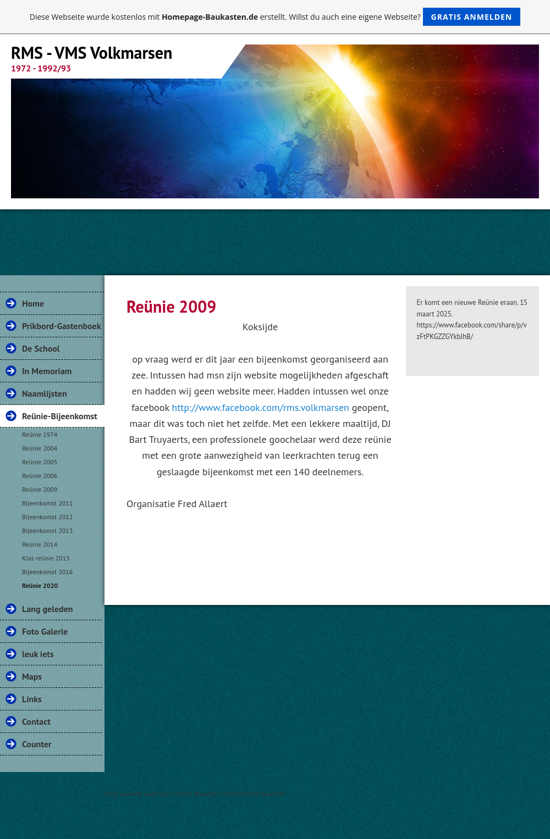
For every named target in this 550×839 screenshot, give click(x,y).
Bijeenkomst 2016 (47, 572)
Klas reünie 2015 (46, 558)
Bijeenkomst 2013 (47, 530)
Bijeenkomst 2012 (47, 517)
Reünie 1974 (39, 434)
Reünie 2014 (39, 544)
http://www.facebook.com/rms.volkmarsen (260, 407)
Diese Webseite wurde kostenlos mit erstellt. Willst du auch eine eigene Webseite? (275, 17)
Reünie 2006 (39, 475)
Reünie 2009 (39, 489)
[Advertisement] (275, 239)
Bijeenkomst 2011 (47, 503)
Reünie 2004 (39, 448)
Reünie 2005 (39, 462)
